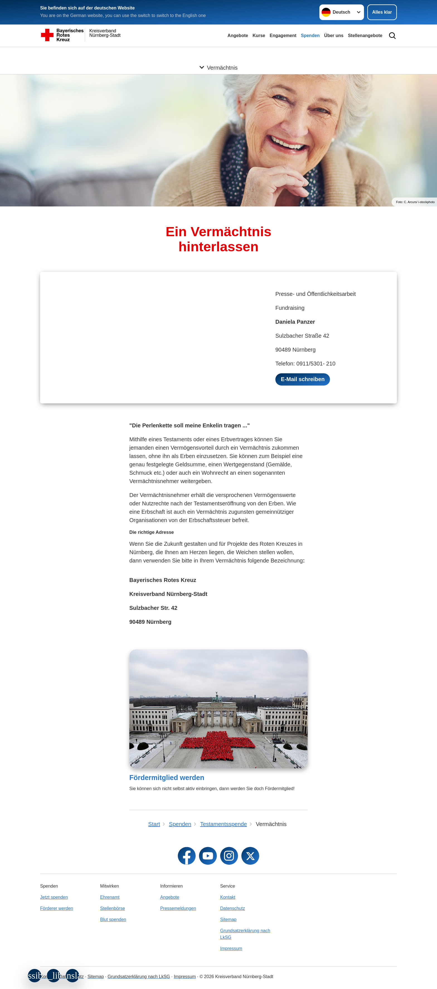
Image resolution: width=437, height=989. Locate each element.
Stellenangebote (365, 35)
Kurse (259, 35)
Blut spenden (113, 919)
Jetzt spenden (54, 897)
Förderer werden (56, 908)
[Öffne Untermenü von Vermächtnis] (218, 53)
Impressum (231, 948)
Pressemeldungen (178, 908)
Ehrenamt (109, 897)
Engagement (283, 35)
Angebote (237, 35)
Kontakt (227, 897)
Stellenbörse (112, 908)
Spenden (310, 35)
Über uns (333, 35)
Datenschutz (232, 908)
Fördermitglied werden (166, 778)
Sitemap (228, 919)
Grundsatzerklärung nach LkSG (245, 934)
